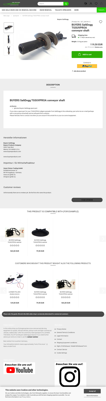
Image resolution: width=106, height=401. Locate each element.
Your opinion (87, 200)
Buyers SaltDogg (62, 19)
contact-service (32, 337)
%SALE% (101, 10)
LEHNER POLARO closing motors (14, 293)
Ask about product (80, 71)
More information (92, 395)
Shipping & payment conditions (67, 342)
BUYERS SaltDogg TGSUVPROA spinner (40, 241)
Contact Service (62, 349)
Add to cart (85, 54)
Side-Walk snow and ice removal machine (19, 10)
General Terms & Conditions (66, 332)
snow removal (46, 10)
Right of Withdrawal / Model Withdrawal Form (72, 346)
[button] (85, 3)
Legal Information (62, 336)
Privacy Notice (26, 397)
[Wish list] (96, 3)
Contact (59, 339)
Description (53, 84)
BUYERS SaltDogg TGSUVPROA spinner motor (14, 241)
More (76, 10)
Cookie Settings (62, 353)
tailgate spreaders (63, 10)
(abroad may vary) (90, 37)
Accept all (92, 391)
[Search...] (66, 4)
